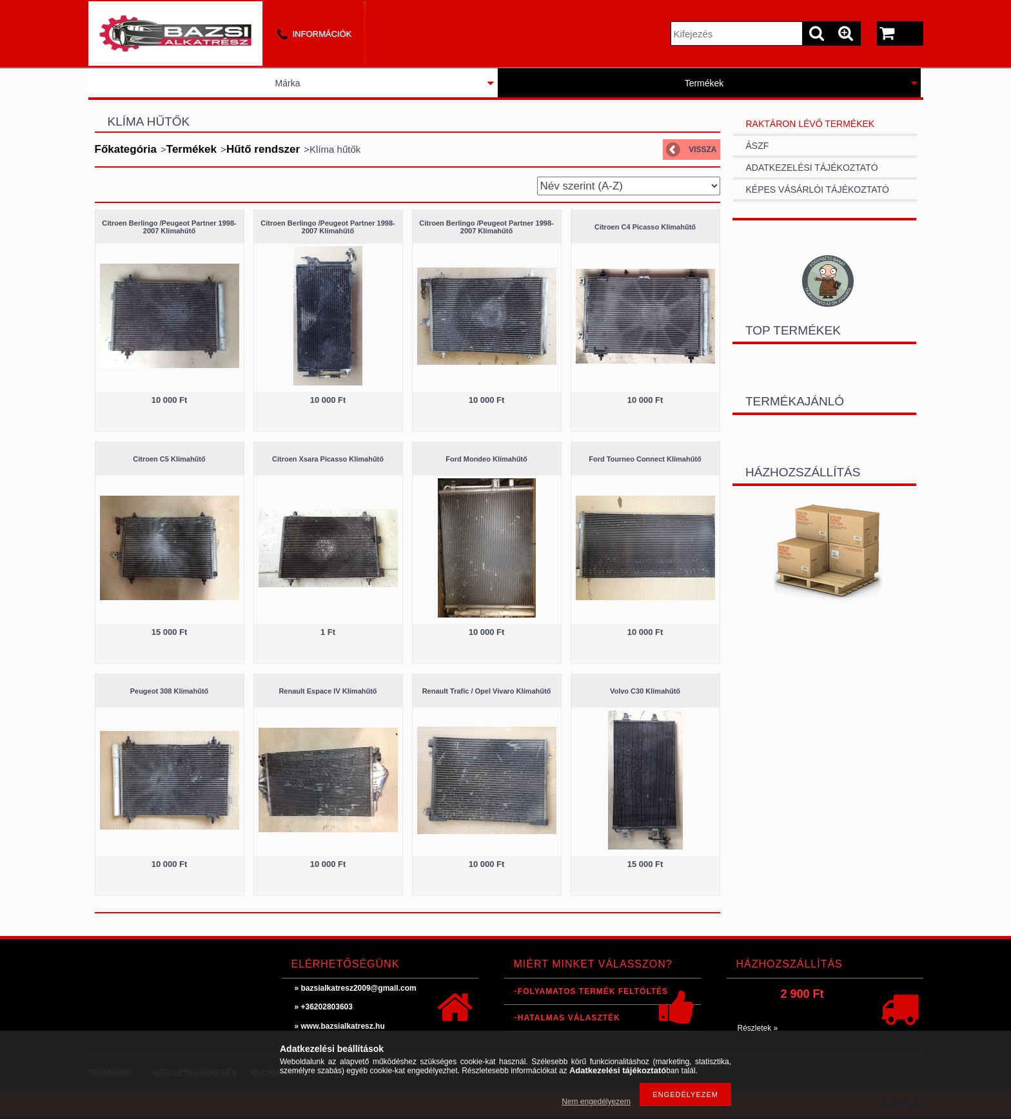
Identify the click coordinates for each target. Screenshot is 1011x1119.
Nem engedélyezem (596, 1101)
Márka (287, 83)
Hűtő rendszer (263, 149)
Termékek (704, 83)
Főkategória (126, 149)
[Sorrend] (628, 186)
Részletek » (758, 1028)
